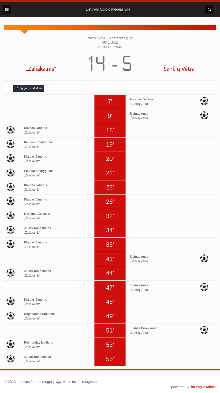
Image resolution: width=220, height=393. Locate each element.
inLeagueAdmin (203, 387)
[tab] (28, 88)
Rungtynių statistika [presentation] (29, 88)
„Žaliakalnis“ (41, 69)
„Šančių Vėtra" (178, 69)
